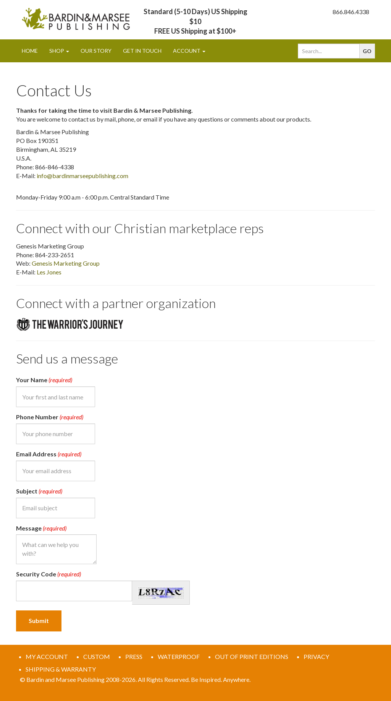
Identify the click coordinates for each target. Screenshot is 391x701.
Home (30, 50)
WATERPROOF (179, 656)
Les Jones (49, 272)
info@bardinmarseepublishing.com (82, 175)
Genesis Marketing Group (66, 263)
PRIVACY (316, 656)
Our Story (96, 50)
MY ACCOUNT (47, 656)
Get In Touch (142, 50)
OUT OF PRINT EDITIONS (251, 656)
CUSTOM (96, 656)
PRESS (133, 656)
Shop (59, 50)
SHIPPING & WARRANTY (61, 669)
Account (189, 50)
